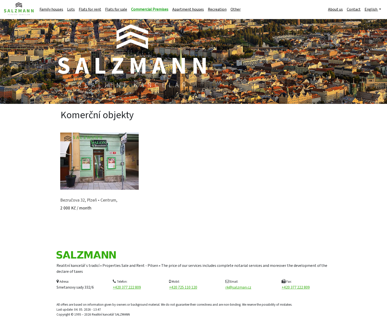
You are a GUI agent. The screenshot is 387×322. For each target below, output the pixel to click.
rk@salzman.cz (238, 287)
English (371, 9)
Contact (354, 9)
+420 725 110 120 (183, 287)
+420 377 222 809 (127, 287)
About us (335, 9)
